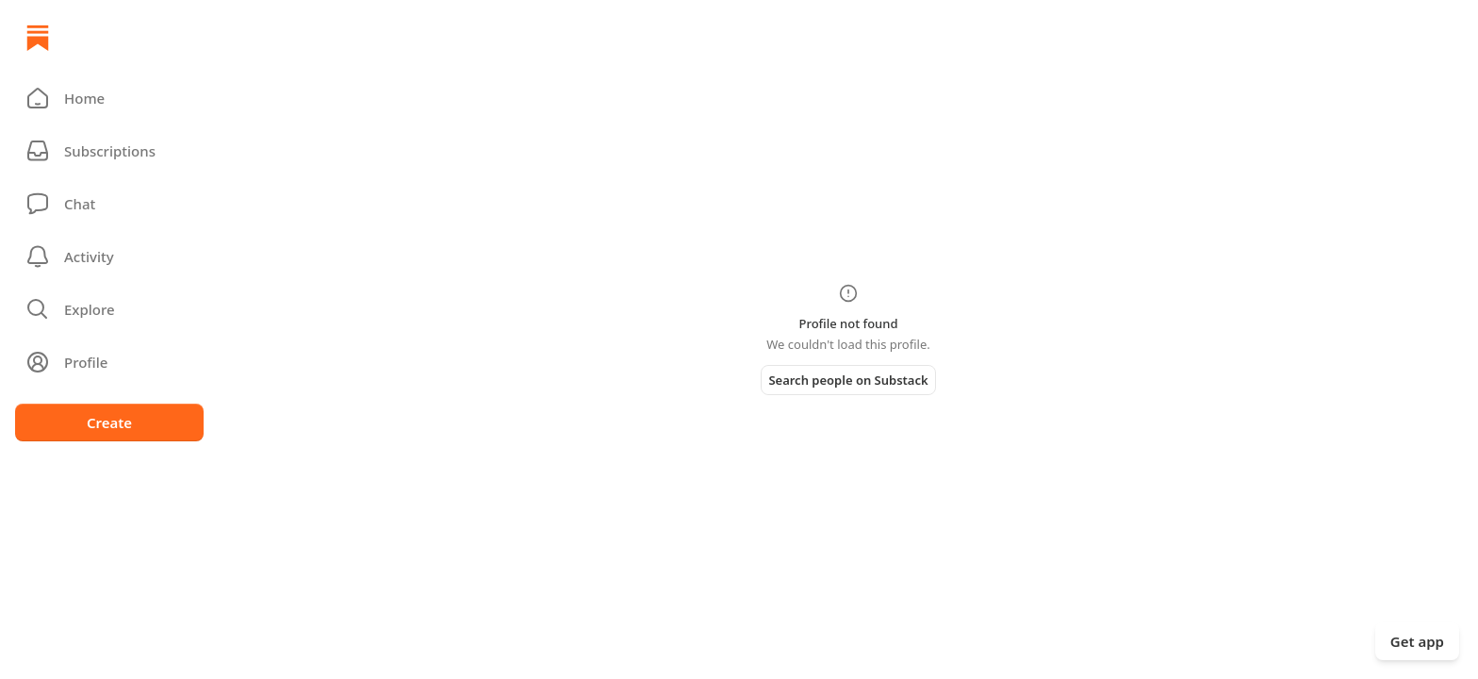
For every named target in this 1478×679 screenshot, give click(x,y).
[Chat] (109, 203)
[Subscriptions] (109, 151)
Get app (1417, 641)
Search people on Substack (848, 380)
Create (109, 422)
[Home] (37, 37)
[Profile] (109, 362)
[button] (109, 98)
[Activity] (109, 256)
